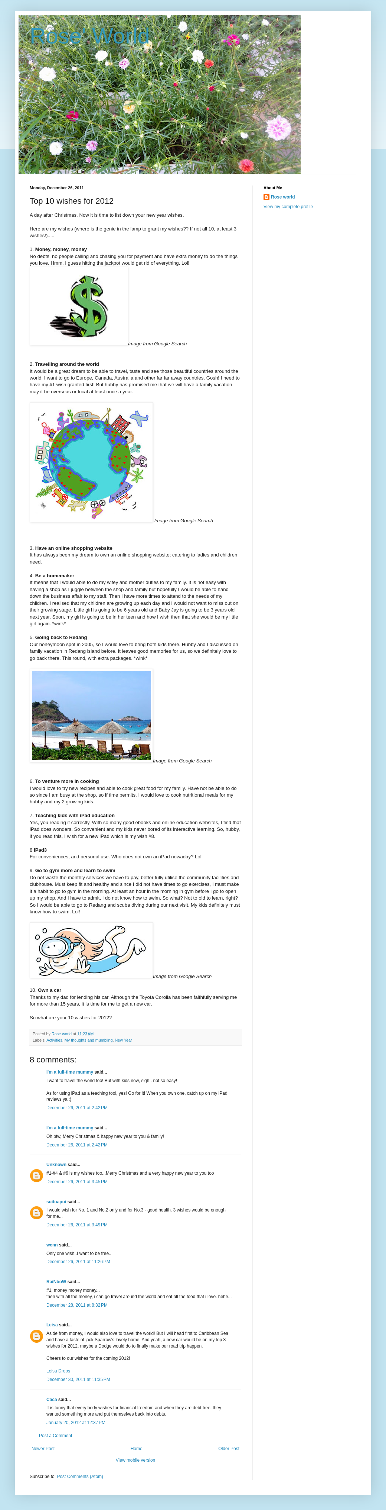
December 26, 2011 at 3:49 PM (77, 1224)
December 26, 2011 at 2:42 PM (77, 1107)
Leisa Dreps (58, 1371)
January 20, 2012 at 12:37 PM (75, 1422)
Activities (54, 1040)
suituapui (56, 1201)
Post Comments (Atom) (80, 1476)
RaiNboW (56, 1281)
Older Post (228, 1448)
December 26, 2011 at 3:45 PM (77, 1181)
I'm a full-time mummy (69, 1072)
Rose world (283, 197)
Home (137, 1448)
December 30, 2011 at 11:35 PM (78, 1379)
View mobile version (136, 1460)
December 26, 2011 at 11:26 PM (78, 1261)
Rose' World (90, 35)
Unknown (56, 1164)
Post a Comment (55, 1435)
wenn (52, 1245)
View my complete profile (288, 206)
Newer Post (43, 1448)
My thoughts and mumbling (89, 1040)
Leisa (52, 1324)
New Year (123, 1040)
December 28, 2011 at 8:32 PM (77, 1305)
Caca (51, 1399)
